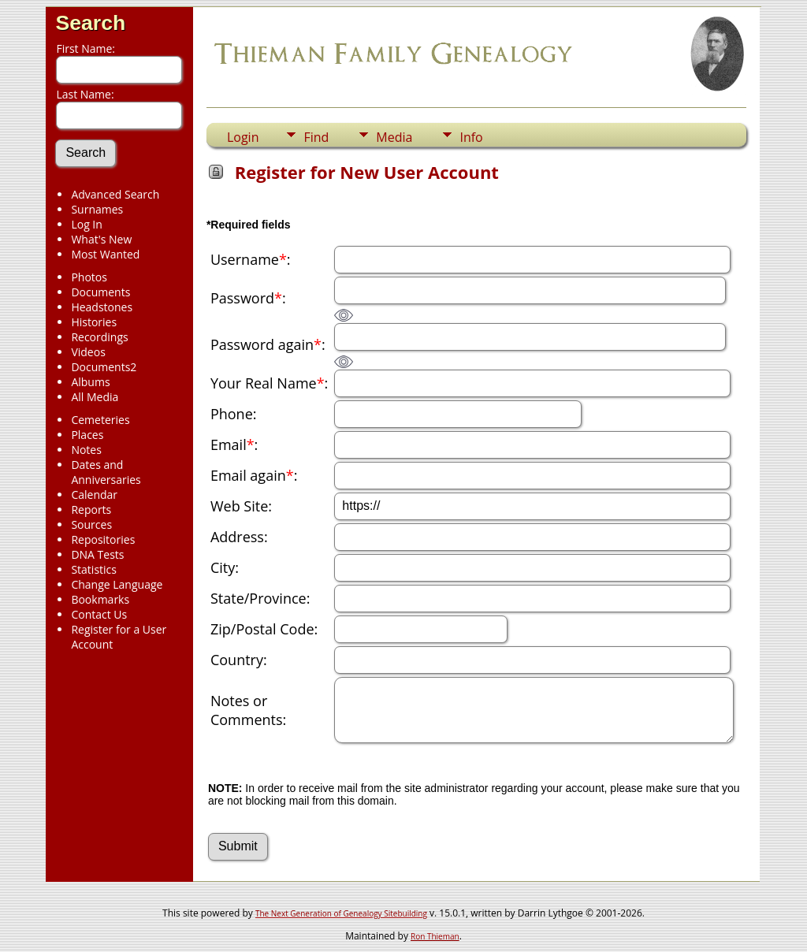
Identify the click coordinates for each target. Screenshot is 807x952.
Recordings (99, 336)
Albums (90, 381)
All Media (94, 396)
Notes (86, 449)
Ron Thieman (435, 936)
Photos (89, 277)
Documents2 (103, 366)
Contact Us (99, 614)
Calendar (94, 494)
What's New (101, 239)
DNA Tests (97, 554)
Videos (88, 351)
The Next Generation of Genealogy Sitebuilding (341, 913)
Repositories (103, 539)
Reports (91, 509)
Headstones (101, 306)
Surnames (97, 209)
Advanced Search (115, 194)
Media (394, 137)
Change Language (116, 584)
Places (87, 434)
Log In (86, 224)
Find (316, 137)
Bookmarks (100, 599)
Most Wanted (105, 254)
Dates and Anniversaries (105, 472)
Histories (94, 321)
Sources (91, 524)
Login (243, 137)
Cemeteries (100, 419)
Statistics (94, 569)
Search (90, 23)
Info (470, 137)
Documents (100, 291)
